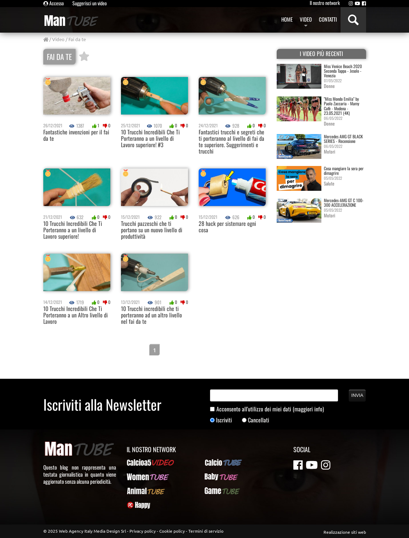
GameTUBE (216, 490)
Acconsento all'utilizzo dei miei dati (270, 409)
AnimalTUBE (139, 490)
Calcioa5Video (142, 462)
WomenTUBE (140, 476)
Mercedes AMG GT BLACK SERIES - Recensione (343, 138)
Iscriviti (224, 420)
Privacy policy (142, 531)
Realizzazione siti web (345, 532)
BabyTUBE (215, 476)
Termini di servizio (205, 531)
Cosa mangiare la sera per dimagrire (344, 170)
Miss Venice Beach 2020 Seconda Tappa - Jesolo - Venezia (343, 70)
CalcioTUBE (216, 462)
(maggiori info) (308, 409)
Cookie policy (172, 531)
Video (58, 39)
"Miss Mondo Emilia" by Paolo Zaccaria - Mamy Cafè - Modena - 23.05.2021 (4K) (341, 106)
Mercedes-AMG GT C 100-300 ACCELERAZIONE (344, 202)
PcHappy (136, 505)
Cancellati (258, 420)
